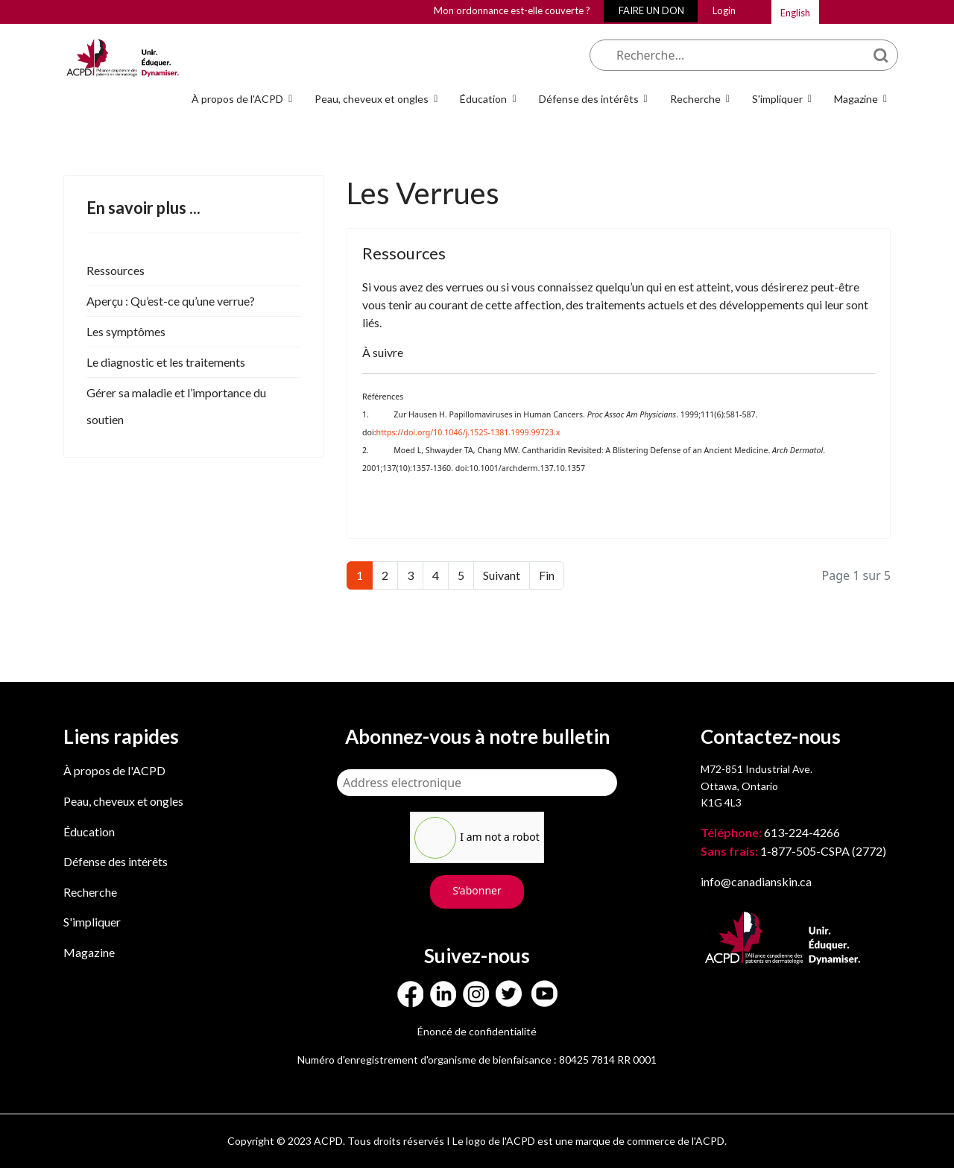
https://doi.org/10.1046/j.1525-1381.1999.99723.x (468, 432)
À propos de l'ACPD (237, 98)
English (795, 13)
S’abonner (477, 890)
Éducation (483, 98)
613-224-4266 (771, 832)
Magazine (856, 98)
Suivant (501, 575)
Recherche (695, 98)
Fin (547, 575)
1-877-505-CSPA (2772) (793, 851)
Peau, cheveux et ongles (372, 98)
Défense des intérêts (589, 98)
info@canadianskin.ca (756, 881)
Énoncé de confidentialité (477, 1031)
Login (724, 10)
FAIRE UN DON (651, 10)
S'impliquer (777, 98)
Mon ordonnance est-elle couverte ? (512, 10)
